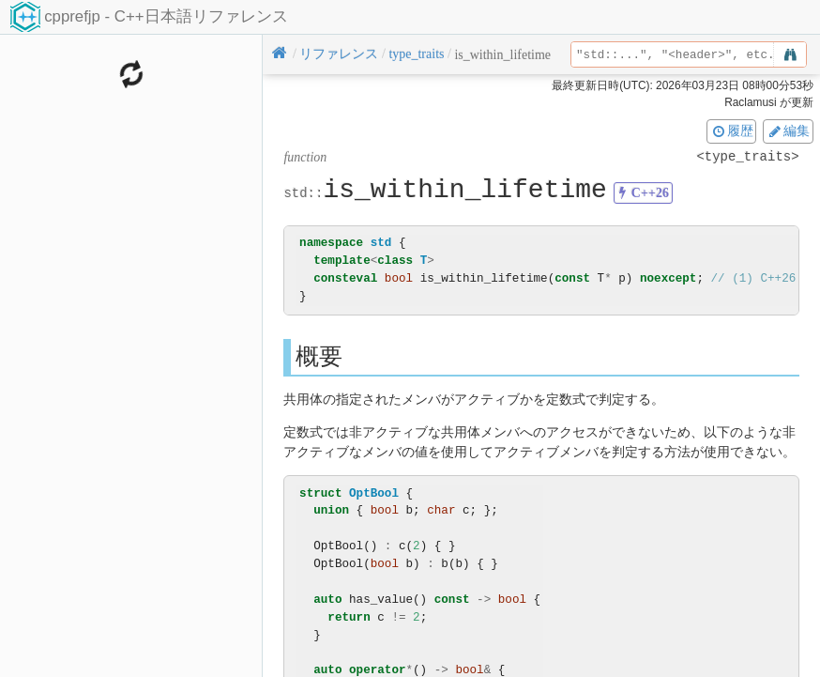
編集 (788, 130)
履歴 (731, 130)
